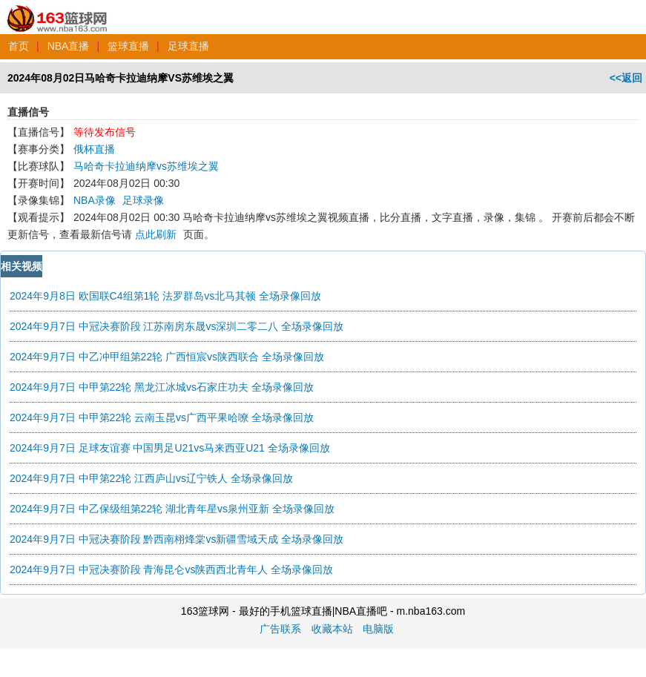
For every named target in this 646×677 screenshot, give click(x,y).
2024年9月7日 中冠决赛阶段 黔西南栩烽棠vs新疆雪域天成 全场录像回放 (176, 539)
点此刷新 (156, 234)
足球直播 (188, 46)
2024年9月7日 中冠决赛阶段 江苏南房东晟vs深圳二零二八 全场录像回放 (176, 326)
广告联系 (280, 629)
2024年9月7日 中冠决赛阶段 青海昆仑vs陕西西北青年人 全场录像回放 (171, 569)
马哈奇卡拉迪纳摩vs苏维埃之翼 (146, 166)
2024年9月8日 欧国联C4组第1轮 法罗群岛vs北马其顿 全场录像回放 (165, 296)
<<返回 (626, 78)
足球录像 (143, 200)
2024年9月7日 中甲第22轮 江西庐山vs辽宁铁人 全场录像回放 (151, 478)
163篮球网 (57, 10)
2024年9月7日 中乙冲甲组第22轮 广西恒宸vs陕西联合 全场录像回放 (167, 357)
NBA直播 (68, 46)
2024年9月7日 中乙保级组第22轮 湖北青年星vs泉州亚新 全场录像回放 (172, 509)
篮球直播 (128, 46)
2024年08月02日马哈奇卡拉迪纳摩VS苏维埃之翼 (120, 78)
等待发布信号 (104, 132)
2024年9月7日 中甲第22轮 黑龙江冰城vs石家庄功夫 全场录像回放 (162, 387)
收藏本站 (332, 629)
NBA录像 (94, 200)
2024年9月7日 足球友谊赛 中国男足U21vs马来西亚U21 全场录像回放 (170, 448)
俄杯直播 (94, 149)
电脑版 (378, 629)
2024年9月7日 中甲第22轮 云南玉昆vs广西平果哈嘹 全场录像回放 (162, 417)
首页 (18, 46)
